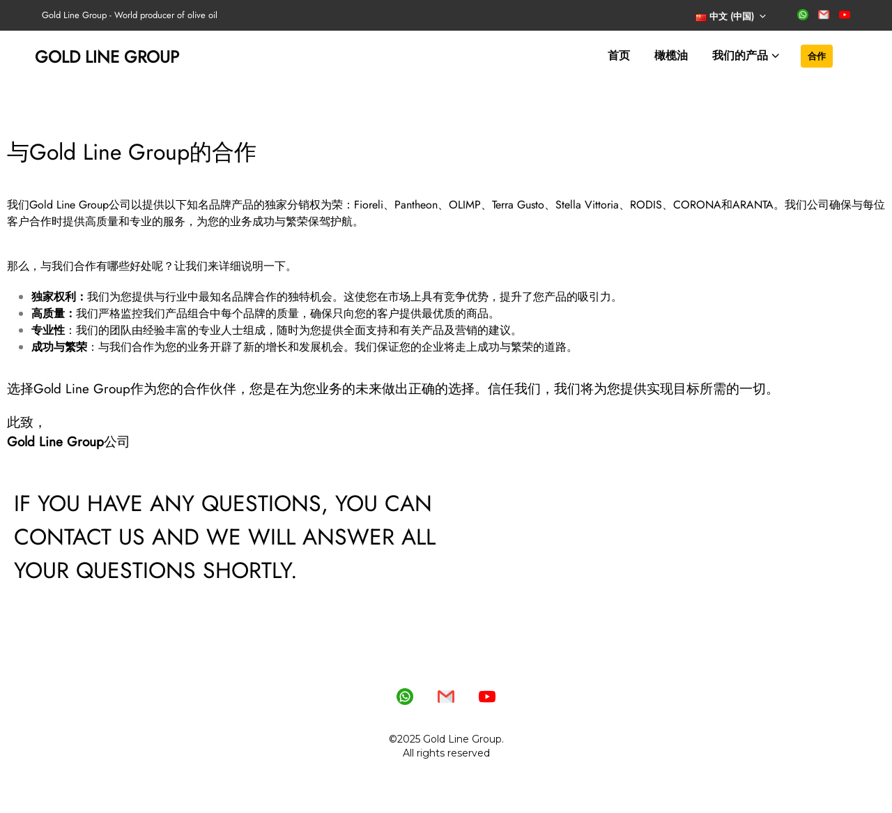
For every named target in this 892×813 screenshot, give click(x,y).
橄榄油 (671, 55)
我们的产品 (740, 55)
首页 (619, 55)
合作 (817, 55)
